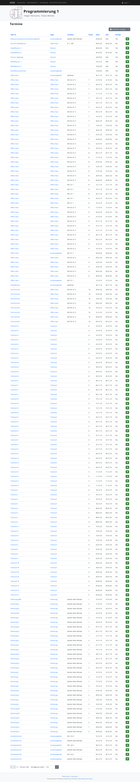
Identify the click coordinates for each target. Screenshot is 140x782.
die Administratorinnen (86, 779)
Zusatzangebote (56, 39)
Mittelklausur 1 (16, 62)
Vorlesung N (15, 718)
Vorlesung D (15, 627)
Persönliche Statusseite (58, 2)
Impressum (74, 776)
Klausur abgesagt (17, 57)
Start (98, 35)
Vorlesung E (15, 636)
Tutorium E (15, 417)
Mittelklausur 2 (16, 66)
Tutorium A (15, 344)
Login (125, 3)
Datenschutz (66, 776)
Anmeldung (44, 2)
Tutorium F (14, 435)
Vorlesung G (15, 654)
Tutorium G (15, 454)
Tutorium (53, 326)
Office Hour (54, 43)
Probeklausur (15, 285)
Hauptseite (21, 2)
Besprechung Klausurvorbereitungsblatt (25, 39)
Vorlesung (54, 599)
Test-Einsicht (15, 290)
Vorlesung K (15, 691)
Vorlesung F (15, 645)
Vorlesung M (15, 709)
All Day (118, 35)
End (107, 35)
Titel (13, 35)
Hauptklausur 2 (16, 53)
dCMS (12, 2)
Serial (91, 35)
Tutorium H (15, 472)
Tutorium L (14, 545)
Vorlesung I (15, 672)
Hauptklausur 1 (16, 48)
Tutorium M (15, 563)
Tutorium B (15, 362)
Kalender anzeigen (118, 29)
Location (70, 35)
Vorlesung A (15, 604)
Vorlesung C (15, 618)
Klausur (53, 48)
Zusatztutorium (16, 736)
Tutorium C (15, 381)
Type (52, 35)
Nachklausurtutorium (18, 71)
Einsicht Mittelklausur (18, 43)
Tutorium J (14, 508)
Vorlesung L (15, 700)
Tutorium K (15, 526)
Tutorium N (15, 581)
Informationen (32, 2)
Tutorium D (15, 399)
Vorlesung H (15, 663)
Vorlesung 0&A (16, 599)
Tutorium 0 (15, 326)
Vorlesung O (15, 727)
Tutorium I (14, 490)
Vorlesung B (15, 608)
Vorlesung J (15, 681)
